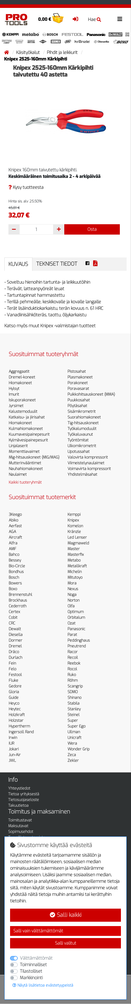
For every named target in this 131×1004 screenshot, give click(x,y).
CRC (12, 623)
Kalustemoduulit (23, 411)
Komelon (75, 526)
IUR (11, 743)
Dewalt (15, 629)
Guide (14, 697)
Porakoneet (78, 383)
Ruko (72, 674)
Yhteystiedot (19, 788)
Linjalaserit (18, 445)
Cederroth (17, 606)
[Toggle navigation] (119, 19)
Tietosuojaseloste (23, 799)
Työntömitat (78, 440)
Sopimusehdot (20, 831)
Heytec (15, 709)
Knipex (73, 520)
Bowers (15, 583)
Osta (92, 229)
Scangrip (75, 686)
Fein (12, 663)
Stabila (74, 703)
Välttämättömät (36, 958)
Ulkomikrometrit (82, 445)
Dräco (14, 651)
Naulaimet (18, 474)
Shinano (74, 697)
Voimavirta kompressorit (89, 468)
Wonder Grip (79, 749)
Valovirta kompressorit (88, 457)
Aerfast (15, 526)
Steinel (74, 714)
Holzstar (16, 720)
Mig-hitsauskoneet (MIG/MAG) (34, 457)
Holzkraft (17, 714)
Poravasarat (78, 388)
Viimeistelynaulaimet (86, 463)
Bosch (14, 577)
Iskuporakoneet (22, 400)
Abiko (13, 520)
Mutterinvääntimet (25, 463)
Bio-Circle (17, 566)
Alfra (13, 543)
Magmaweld (78, 543)
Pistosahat (77, 371)
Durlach (15, 657)
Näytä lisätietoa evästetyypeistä (43, 985)
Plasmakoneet (80, 377)
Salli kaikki (65, 915)
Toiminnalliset (33, 964)
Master (74, 548)
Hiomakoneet (20, 383)
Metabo (74, 560)
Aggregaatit (19, 371)
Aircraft (15, 537)
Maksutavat (18, 826)
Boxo (13, 589)
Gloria (14, 691)
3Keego (15, 514)
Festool (15, 674)
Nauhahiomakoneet (26, 468)
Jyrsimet (16, 405)
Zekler (73, 760)
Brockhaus (18, 600)
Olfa (71, 606)
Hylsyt (14, 388)
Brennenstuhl (20, 594)
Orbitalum (76, 617)
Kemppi (74, 514)
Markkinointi (31, 978)
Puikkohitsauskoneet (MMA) (91, 394)
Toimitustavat (20, 820)
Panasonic (76, 629)
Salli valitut (65, 943)
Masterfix (76, 554)
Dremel (15, 646)
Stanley (74, 709)
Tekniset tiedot (56, 263)
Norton (74, 600)
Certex (14, 611)
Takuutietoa (18, 805)
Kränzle (74, 531)
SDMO (73, 691)
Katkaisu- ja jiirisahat (27, 417)
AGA (12, 531)
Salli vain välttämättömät (38, 931)
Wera (72, 743)
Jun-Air (15, 754)
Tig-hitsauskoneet (83, 423)
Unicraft (74, 737)
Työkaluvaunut (80, 434)
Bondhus (16, 571)
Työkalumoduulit (82, 428)
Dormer (15, 640)
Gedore (15, 686)
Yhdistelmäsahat (82, 474)
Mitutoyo (75, 577)
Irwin (13, 737)
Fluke (13, 680)
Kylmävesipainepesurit (28, 440)
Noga (72, 594)
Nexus (73, 589)
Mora (72, 583)
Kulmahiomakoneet (26, 428)
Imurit (14, 394)
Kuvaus (18, 264)
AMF (12, 548)
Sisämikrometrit (82, 411)
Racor (73, 651)
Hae (94, 19)
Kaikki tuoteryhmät (25, 482)
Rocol (72, 669)
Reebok (74, 663)
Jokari (14, 749)
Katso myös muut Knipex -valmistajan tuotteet (50, 326)
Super (73, 720)
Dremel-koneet (22, 377)
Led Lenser (77, 537)
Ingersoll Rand (21, 732)
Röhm (73, 680)
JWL (12, 760)
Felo (12, 669)
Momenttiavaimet (24, 451)
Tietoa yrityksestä (23, 794)
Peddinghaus (79, 640)
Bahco (14, 554)
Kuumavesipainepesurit (29, 434)
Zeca (72, 754)
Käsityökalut (28, 52)
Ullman (74, 732)
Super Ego (77, 726)
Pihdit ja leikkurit (63, 52)
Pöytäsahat (77, 405)
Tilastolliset (31, 971)
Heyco (14, 703)
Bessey (15, 560)
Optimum (76, 611)
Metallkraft (77, 566)
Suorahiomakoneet (84, 417)
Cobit (13, 617)
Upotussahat (79, 451)
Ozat (71, 623)
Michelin (75, 571)
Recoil (73, 657)
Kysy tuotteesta (26, 187)
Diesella (16, 634)
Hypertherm (19, 726)
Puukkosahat (79, 400)
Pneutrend (77, 646)
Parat (72, 634)
